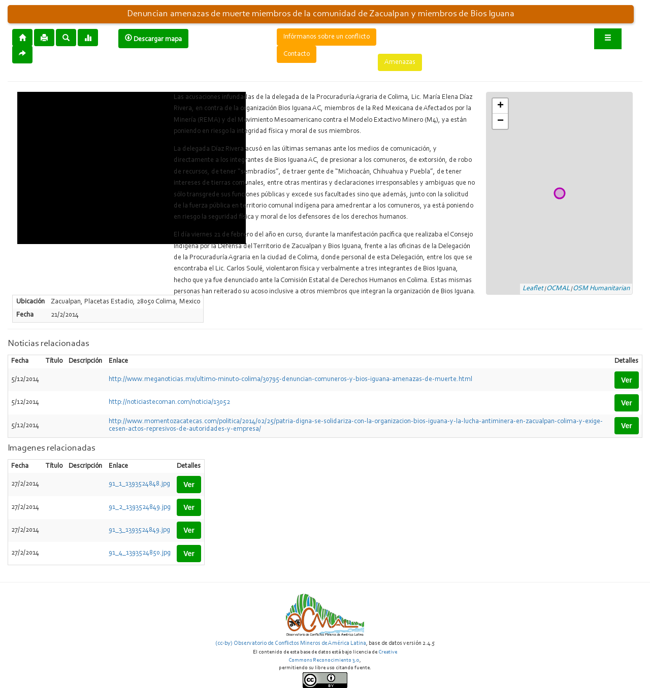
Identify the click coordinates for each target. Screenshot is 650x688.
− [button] (500, 121)
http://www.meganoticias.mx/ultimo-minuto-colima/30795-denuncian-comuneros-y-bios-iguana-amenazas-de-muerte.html (290, 379)
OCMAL (558, 288)
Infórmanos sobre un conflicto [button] (326, 37)
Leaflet (533, 288)
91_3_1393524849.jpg (139, 530)
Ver (626, 380)
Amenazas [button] (399, 62)
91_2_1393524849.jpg (140, 507)
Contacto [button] (296, 54)
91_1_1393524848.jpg (139, 484)
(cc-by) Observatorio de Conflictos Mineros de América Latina (290, 643)
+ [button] (500, 106)
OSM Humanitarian (601, 288)
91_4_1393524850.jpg (140, 553)
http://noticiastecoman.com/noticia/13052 (169, 402)
